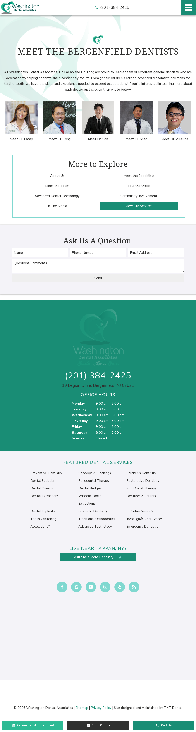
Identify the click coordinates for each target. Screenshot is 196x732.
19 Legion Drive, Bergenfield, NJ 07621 (98, 385)
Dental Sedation (42, 480)
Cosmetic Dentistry (93, 511)
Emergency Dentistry (142, 526)
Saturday (79, 432)
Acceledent (40, 526)
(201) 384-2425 (111, 7)
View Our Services (138, 206)
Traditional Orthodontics (96, 519)
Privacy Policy (101, 708)
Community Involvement (138, 196)
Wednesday (82, 415)
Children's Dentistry (141, 473)
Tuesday (79, 409)
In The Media (57, 206)
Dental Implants (42, 511)
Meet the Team (57, 186)
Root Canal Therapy (141, 488)
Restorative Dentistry (143, 480)
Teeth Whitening (43, 519)
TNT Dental (173, 708)
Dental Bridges (89, 488)
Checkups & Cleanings (94, 473)
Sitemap (82, 708)
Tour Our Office (138, 186)
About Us (57, 176)
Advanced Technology (95, 526)
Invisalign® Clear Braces (144, 519)
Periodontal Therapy (94, 480)
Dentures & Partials (141, 496)
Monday (78, 403)
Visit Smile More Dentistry (98, 557)
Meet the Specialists (139, 176)
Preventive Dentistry (46, 473)
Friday (77, 426)
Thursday (80, 420)
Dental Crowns (41, 488)
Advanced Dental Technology (57, 196)
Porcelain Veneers (139, 511)
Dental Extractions (44, 496)
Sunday (78, 438)
